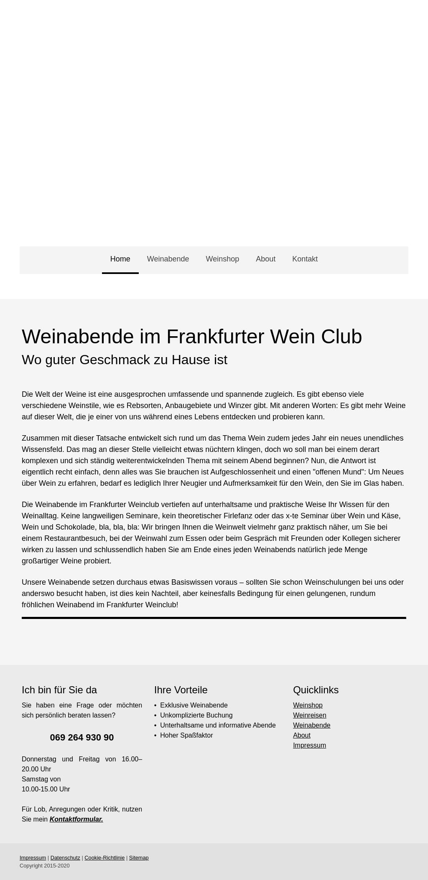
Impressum (309, 745)
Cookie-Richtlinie (104, 858)
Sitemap (139, 858)
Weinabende (168, 259)
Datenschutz (65, 858)
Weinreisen (309, 715)
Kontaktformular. (76, 819)
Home (120, 259)
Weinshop (222, 259)
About (265, 259)
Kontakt (305, 259)
